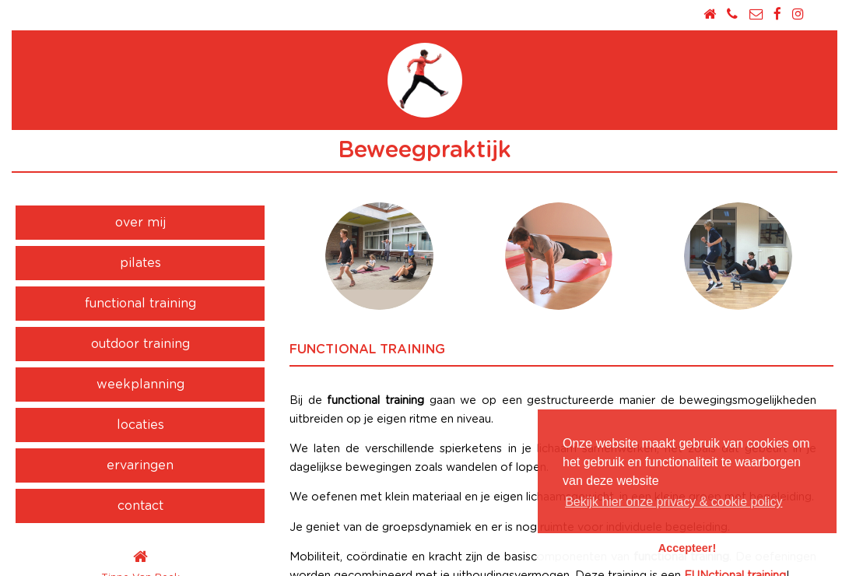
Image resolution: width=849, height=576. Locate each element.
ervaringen (140, 465)
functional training (140, 303)
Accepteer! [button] (687, 548)
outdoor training (140, 344)
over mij (140, 222)
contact (140, 506)
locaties (140, 425)
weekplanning (140, 384)
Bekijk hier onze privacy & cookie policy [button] (673, 501)
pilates (140, 263)
